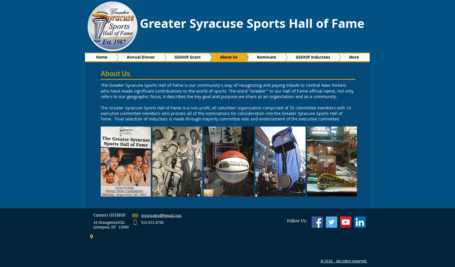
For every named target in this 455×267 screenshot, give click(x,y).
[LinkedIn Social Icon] (360, 222)
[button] (126, 161)
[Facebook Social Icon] (317, 222)
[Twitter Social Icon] (331, 222)
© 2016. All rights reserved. (344, 261)
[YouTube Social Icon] (345, 222)
